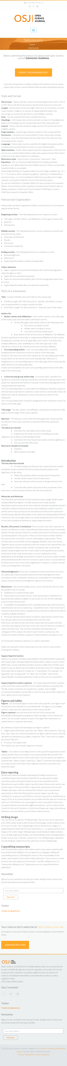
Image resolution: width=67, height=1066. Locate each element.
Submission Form (15, 944)
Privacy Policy (24, 1054)
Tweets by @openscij (10, 911)
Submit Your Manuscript (33, 72)
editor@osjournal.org (33, 2)
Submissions (33, 48)
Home (32, 44)
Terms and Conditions (40, 1054)
